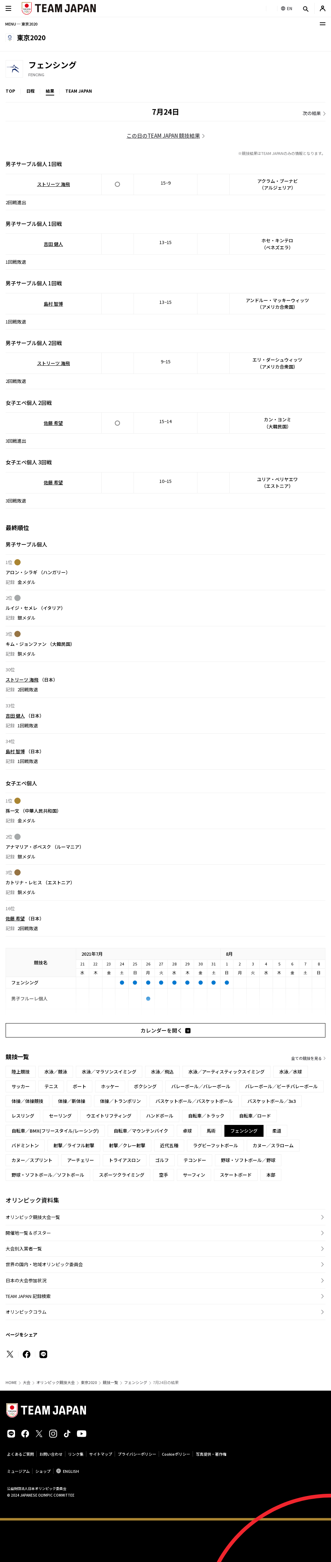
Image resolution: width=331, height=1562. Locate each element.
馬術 (211, 1130)
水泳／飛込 (162, 1071)
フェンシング (135, 1382)
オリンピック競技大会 (55, 1382)
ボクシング (145, 1086)
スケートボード (236, 1174)
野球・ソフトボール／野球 (248, 1160)
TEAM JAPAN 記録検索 (28, 1296)
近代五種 (169, 1145)
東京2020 (89, 1382)
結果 (50, 91)
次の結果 (312, 113)
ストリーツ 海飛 (53, 184)
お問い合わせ (51, 1454)
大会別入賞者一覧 (24, 1248)
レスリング (23, 1115)
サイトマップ (100, 1454)
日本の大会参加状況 (26, 1280)
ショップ (43, 1471)
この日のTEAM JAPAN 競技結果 (163, 135)
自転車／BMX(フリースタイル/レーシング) (55, 1130)
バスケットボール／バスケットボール (194, 1101)
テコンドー (195, 1160)
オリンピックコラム (26, 1311)
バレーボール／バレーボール (200, 1086)
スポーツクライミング (121, 1174)
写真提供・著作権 (211, 1454)
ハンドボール (159, 1115)
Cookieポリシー (176, 1454)
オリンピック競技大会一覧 (33, 1217)
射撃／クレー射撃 (127, 1145)
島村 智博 (53, 303)
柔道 (276, 1130)
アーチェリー (80, 1160)
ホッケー (110, 1086)
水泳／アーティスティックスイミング (226, 1071)
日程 (30, 91)
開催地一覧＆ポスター (28, 1232)
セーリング (60, 1115)
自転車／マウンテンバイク (141, 1130)
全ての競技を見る (306, 1058)
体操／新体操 (71, 1101)
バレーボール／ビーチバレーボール (281, 1086)
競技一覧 (110, 1382)
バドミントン (25, 1145)
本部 (270, 1174)
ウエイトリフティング (108, 1115)
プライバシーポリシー (137, 1454)
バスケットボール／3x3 (271, 1101)
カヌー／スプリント (32, 1160)
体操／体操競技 (27, 1101)
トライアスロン (125, 1160)
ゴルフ (162, 1160)
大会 (26, 1382)
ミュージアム (18, 1471)
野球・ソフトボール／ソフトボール (48, 1174)
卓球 (187, 1130)
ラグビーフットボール (215, 1145)
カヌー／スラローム (273, 1145)
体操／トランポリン (120, 1101)
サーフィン (194, 1174)
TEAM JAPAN (78, 91)
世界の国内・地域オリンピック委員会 (44, 1264)
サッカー (21, 1086)
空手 (163, 1174)
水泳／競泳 (55, 1071)
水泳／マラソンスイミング (109, 1071)
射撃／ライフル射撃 (73, 1145)
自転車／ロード (255, 1115)
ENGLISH (71, 1471)
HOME (11, 1382)
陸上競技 (21, 1071)
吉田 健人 (53, 244)
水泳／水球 (290, 1071)
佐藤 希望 (53, 423)
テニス (51, 1086)
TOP (10, 91)
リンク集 (76, 1454)
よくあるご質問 (20, 1454)
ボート (79, 1086)
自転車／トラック (206, 1115)
